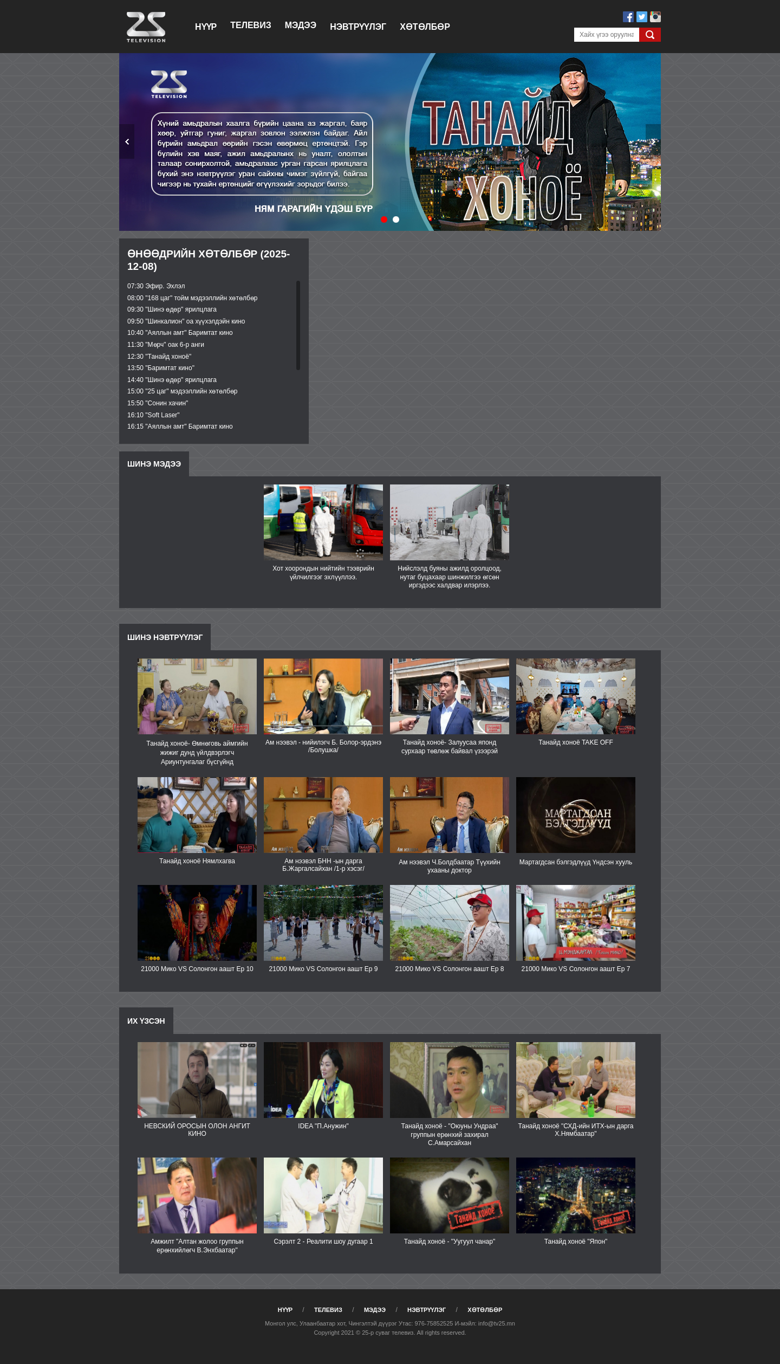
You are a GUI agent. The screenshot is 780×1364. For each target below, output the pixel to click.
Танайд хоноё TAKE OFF (575, 742)
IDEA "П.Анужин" (323, 1126)
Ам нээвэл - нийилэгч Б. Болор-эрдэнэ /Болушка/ (323, 746)
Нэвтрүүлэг (358, 26)
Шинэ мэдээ (154, 464)
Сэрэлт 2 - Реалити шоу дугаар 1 (323, 1241)
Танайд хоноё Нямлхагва (197, 861)
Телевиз (250, 25)
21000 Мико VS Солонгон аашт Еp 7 (576, 969)
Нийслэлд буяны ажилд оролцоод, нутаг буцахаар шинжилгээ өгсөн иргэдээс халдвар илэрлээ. (450, 577)
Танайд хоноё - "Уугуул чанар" (449, 1241)
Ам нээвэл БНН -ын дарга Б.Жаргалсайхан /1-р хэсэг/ (323, 864)
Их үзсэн (146, 1021)
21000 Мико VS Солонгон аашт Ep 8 (449, 969)
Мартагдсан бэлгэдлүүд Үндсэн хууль (576, 862)
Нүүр (206, 26)
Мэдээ (300, 25)
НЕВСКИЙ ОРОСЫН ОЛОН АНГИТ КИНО (197, 1129)
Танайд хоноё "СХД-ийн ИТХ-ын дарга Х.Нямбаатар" (575, 1129)
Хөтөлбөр (425, 26)
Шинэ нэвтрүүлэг (165, 637)
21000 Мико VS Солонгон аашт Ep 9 (323, 969)
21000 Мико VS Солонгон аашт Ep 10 (197, 969)
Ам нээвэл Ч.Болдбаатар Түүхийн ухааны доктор (449, 866)
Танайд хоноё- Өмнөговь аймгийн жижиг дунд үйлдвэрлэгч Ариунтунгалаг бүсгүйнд (197, 753)
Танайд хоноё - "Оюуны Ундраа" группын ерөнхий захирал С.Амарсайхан (449, 1134)
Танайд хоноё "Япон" (576, 1241)
